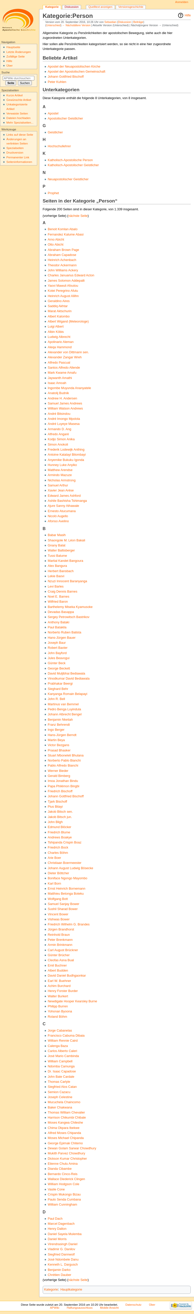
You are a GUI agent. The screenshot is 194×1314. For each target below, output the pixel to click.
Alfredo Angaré (58, 434)
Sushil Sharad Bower (63, 909)
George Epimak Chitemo (65, 1143)
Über (9, 65)
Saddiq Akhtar (58, 306)
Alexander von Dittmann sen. (68, 352)
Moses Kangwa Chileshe (65, 1122)
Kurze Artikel (14, 95)
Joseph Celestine (60, 1097)
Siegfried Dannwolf (61, 1254)
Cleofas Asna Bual (61, 960)
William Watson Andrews (65, 408)
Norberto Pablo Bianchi (64, 760)
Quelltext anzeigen (100, 6)
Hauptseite (13, 47)
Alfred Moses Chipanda (64, 1133)
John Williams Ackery (63, 270)
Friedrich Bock (58, 847)
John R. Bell (56, 699)
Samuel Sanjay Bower (63, 904)
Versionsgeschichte (130, 6)
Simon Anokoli (58, 444)
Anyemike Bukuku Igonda (66, 460)
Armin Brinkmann (60, 945)
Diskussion (124, 21)
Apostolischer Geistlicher (65, 118)
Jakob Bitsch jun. (60, 817)
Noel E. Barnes (58, 596)
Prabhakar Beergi (60, 683)
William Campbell (60, 1061)
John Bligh (55, 822)
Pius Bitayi (55, 806)
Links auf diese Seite (19, 134)
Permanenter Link (17, 157)
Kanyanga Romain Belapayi (67, 694)
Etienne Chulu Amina (63, 1163)
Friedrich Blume (59, 832)
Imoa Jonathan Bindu (63, 781)
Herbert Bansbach (61, 571)
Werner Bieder (58, 771)
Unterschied (53, 25)
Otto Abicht (55, 244)
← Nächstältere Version (76, 25)
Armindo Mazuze (60, 475)
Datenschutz (133, 1304)
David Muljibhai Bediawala (66, 673)
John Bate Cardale (61, 1076)
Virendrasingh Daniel (63, 1244)
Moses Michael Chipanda (66, 1138)
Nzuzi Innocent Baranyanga (67, 581)
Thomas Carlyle (59, 1082)
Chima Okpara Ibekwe (64, 1128)
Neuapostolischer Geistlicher (68, 179)
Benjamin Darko (59, 1270)
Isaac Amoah (57, 383)
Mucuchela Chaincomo (64, 1102)
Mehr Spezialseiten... (19, 122)
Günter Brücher (59, 955)
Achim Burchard (59, 986)
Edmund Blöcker (59, 827)
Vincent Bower (58, 914)
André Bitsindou (59, 414)
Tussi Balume (57, 556)
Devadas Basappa (61, 612)
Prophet (53, 193)
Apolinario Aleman (61, 342)
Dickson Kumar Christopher (67, 1158)
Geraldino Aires (59, 301)
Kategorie (51, 1289)
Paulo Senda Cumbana (64, 1199)
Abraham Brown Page (63, 250)
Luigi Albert (56, 326)
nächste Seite (78, 216)
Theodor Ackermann (62, 265)
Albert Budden (58, 970)
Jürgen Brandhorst (61, 929)
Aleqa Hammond (60, 347)
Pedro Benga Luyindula (64, 709)
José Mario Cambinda (63, 1056)
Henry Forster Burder (63, 991)
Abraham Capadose (62, 255)
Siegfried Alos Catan (62, 1087)
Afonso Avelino (58, 521)
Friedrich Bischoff (60, 791)
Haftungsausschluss (79, 1307)
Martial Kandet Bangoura (65, 561)
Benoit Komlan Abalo (63, 229)
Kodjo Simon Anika (61, 439)
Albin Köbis (56, 332)
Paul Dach (55, 1218)
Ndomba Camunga (61, 1066)
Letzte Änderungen (18, 51)
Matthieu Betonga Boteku (66, 893)
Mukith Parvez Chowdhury (66, 1153)
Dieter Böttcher (58, 873)
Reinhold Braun (59, 935)
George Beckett (59, 668)
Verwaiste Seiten (17, 113)
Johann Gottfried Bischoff (66, 76)
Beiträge (138, 21)
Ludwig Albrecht (59, 337)
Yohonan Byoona (60, 1011)
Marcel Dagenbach (61, 1223)
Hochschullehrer (59, 146)
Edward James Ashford (64, 496)
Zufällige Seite (15, 56)
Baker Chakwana (60, 1107)
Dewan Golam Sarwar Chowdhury (72, 1148)
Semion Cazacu (59, 1092)
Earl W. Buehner (59, 981)
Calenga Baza (58, 1046)
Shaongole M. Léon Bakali (66, 540)
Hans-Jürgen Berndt (62, 735)
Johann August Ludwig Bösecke (70, 868)
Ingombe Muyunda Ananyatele (69, 388)
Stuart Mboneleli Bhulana (66, 755)
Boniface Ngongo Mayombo (67, 878)
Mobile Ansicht (109, 1307)
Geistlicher (55, 132)
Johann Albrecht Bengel (65, 714)
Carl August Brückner (63, 950)
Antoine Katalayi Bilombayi (67, 454)
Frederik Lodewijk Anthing (66, 449)
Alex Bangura (57, 566)
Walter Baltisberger (61, 550)
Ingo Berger (56, 730)
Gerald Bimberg (59, 776)
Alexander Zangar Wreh (65, 357)
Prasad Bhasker (59, 750)
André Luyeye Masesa (64, 424)
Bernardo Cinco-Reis (63, 1174)
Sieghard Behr (58, 689)
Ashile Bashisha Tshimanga (67, 501)
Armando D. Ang (59, 429)
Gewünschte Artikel (18, 99)
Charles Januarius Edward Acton (71, 275)
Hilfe (188, 15)
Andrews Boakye (60, 837)
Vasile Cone (56, 1189)
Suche (6, 72)
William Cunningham (62, 1204)
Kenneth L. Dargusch (63, 1264)
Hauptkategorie (71, 1289)
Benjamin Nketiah (60, 719)
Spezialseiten (14, 148)
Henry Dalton (57, 1229)
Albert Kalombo (59, 316)
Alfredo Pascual (59, 362)
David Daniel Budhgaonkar (67, 975)
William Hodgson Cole (63, 1184)
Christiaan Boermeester (64, 863)
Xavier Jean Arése (61, 490)
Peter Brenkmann (60, 940)
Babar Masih (57, 535)
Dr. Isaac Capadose (62, 1071)
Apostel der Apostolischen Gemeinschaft (76, 71)
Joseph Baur (57, 643)
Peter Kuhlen (57, 82)
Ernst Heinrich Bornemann (66, 888)
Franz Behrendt (59, 724)
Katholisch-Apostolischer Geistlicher (73, 165)
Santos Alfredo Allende (64, 367)
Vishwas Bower (59, 919)
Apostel (53, 113)
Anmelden (181, 2)
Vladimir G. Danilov (61, 1249)
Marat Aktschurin (60, 311)
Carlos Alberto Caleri (62, 1051)
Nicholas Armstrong (62, 480)
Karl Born (54, 883)
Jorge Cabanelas (60, 1030)
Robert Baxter (57, 648)
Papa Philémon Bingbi (63, 786)
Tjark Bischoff (57, 801)
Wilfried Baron (58, 601)
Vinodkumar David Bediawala (69, 678)
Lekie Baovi (56, 576)
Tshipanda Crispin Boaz (64, 842)
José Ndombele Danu (63, 1259)
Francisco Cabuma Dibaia (66, 1035)
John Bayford (57, 653)
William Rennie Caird (63, 1040)
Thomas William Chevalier (66, 1112)
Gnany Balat (56, 545)
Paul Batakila (57, 627)
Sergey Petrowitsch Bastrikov (68, 617)
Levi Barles (56, 586)
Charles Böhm (58, 853)
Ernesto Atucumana (62, 511)
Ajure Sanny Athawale (63, 506)
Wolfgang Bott (58, 899)
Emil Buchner (57, 965)
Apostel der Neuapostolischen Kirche (74, 66)
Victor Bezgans (58, 745)
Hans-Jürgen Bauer (62, 637)
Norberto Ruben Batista (64, 632)
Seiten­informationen (19, 161)
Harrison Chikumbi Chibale (67, 1117)
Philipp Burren (58, 1006)
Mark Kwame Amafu (62, 372)
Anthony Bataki (58, 622)
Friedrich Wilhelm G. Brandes (69, 924)
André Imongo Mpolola (64, 419)
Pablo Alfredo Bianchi (63, 765)
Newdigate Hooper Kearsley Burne (72, 1001)
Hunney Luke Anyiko (62, 465)
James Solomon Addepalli (66, 280)
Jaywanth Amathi (60, 378)
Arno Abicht (56, 239)
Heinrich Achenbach (62, 260)
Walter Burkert (58, 996)
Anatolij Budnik (58, 393)
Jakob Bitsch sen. (60, 811)
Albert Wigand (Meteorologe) (68, 321)
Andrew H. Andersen (62, 398)
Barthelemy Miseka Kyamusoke (70, 607)
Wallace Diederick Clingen (66, 1179)
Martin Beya (56, 740)
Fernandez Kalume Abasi (66, 234)
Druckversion (14, 152)
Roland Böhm (57, 1016)
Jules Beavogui (58, 658)
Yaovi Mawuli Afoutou (63, 285)
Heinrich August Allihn (63, 296)
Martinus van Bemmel (63, 704)
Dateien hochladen (18, 118)
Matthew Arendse (60, 470)
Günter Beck (57, 663)
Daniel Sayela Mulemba (65, 1234)
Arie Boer (54, 858)
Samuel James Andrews (65, 403)
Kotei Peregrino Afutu (63, 291)
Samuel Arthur (58, 485)
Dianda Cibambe (60, 1169)
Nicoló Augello (58, 516)
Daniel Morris (57, 1239)
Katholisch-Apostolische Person (70, 160)
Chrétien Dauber (59, 1275)
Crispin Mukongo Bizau (64, 1194)
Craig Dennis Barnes (62, 591)
